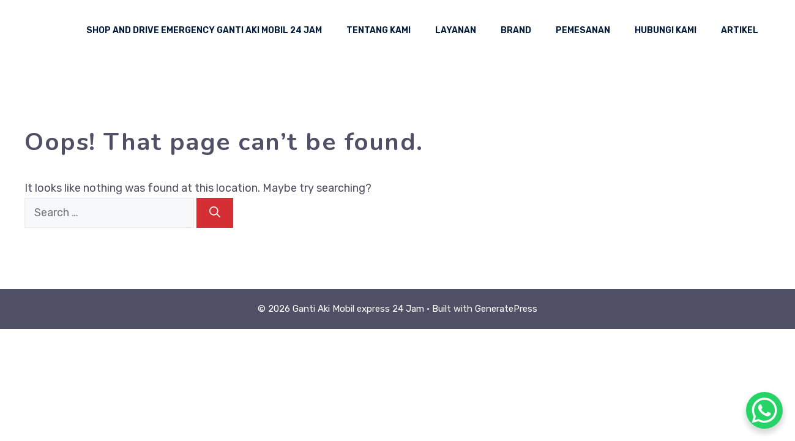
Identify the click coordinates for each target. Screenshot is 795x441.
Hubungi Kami (665, 30)
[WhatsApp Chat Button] (764, 410)
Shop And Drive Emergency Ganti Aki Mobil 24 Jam (204, 30)
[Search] (214, 213)
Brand (516, 30)
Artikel (739, 30)
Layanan (455, 30)
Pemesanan (583, 30)
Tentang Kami (378, 30)
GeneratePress (506, 308)
